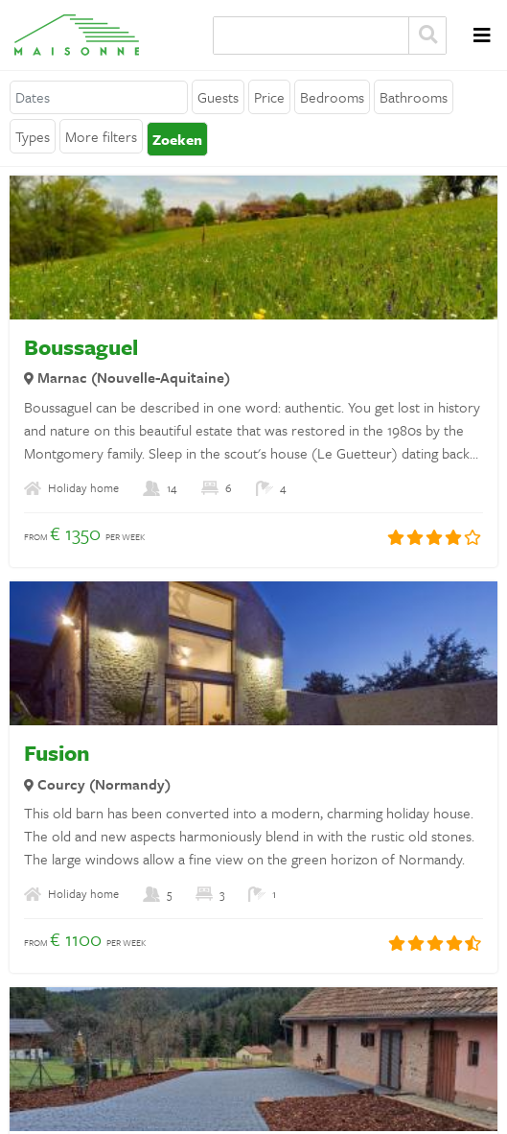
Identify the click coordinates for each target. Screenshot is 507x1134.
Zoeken (427, 35)
